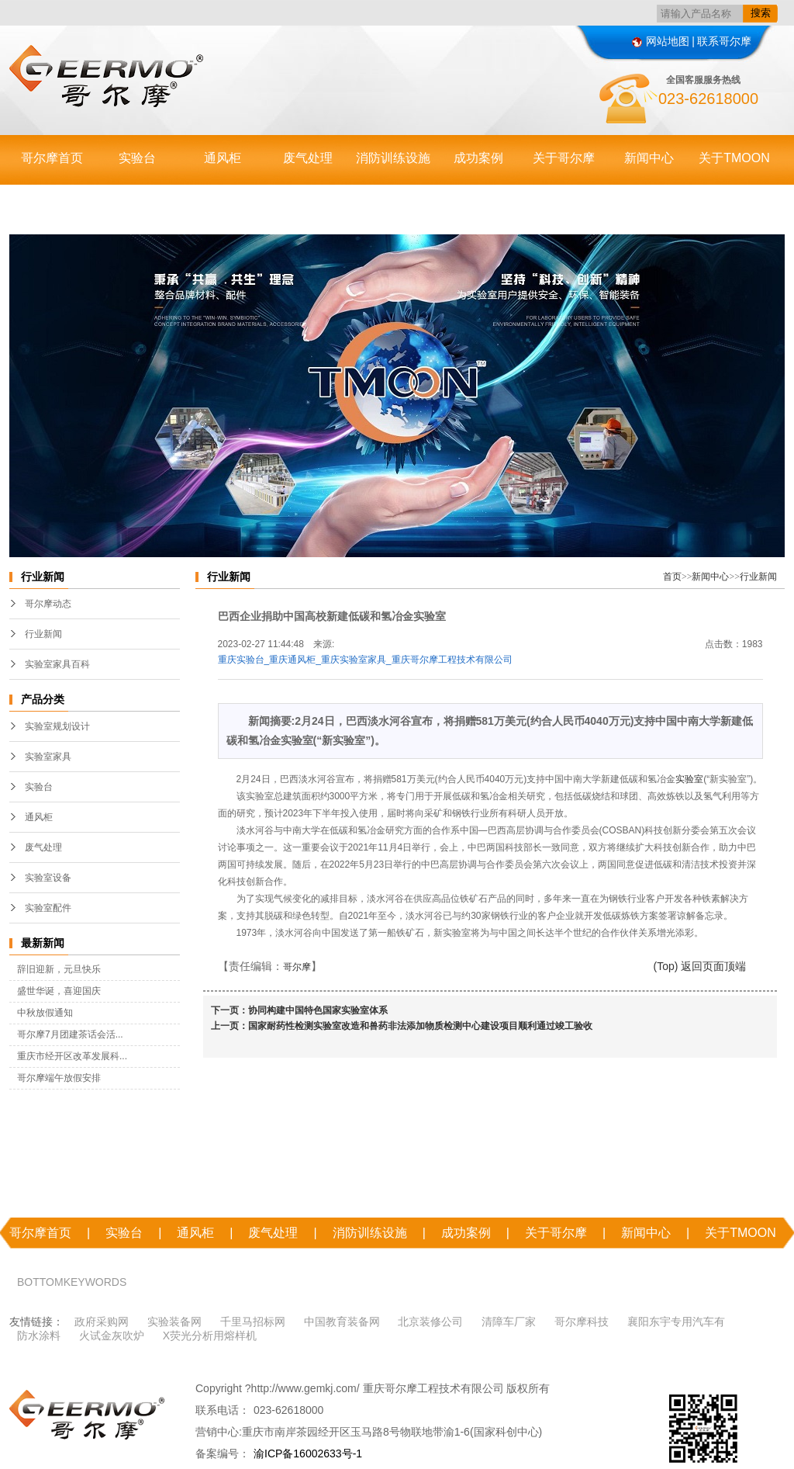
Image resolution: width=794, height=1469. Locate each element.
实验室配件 (48, 908)
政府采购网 (101, 1321)
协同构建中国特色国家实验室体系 (318, 1010)
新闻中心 (649, 158)
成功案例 (478, 158)
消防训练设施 (393, 158)
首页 (672, 576)
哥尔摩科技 (581, 1321)
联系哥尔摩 (724, 41)
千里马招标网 (252, 1321)
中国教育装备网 (342, 1321)
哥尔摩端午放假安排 (59, 1077)
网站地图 (660, 41)
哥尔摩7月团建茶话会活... (70, 1034)
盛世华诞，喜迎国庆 (59, 991)
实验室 (689, 779)
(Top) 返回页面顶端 (700, 966)
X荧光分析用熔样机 (210, 1335)
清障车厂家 (509, 1321)
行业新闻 (43, 634)
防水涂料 (38, 1335)
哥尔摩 (297, 966)
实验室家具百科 (57, 664)
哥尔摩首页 (52, 158)
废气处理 (308, 158)
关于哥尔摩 (564, 158)
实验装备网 (174, 1321)
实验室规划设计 (57, 726)
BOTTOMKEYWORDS (71, 1282)
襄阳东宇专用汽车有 (676, 1321)
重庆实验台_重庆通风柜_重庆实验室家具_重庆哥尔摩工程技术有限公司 (365, 659)
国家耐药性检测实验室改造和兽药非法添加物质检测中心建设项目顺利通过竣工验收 (420, 1025)
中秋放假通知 (45, 1012)
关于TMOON (734, 158)
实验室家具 (48, 756)
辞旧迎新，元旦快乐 (59, 969)
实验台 (137, 158)
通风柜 (222, 158)
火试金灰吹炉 (111, 1335)
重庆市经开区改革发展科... (72, 1056)
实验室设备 (48, 877)
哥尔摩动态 (48, 603)
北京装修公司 (430, 1321)
